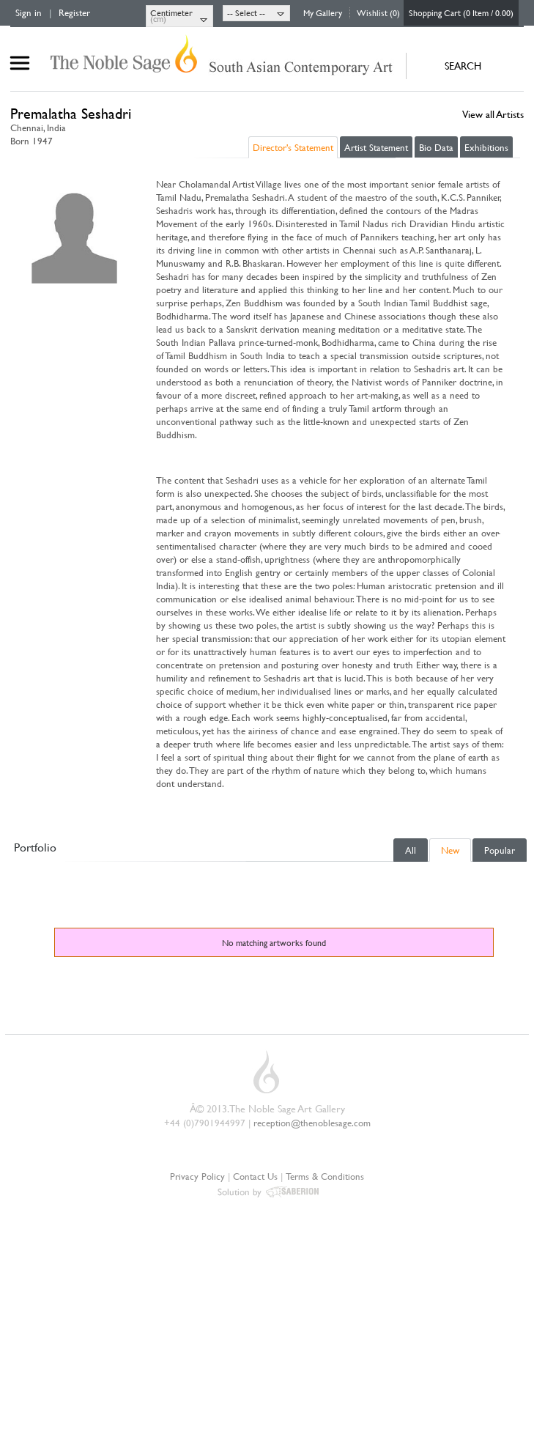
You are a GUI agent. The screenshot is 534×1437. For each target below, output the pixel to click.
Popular (499, 850)
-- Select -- (246, 12)
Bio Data (436, 147)
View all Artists (493, 114)
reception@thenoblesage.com (312, 1122)
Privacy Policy (197, 1176)
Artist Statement (376, 147)
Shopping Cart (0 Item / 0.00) (461, 12)
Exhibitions (486, 147)
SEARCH (463, 65)
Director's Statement (293, 147)
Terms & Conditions (325, 1176)
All (410, 850)
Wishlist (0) (378, 12)
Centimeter (171, 12)
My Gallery (322, 12)
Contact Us (255, 1176)
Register (74, 12)
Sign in (28, 12)
